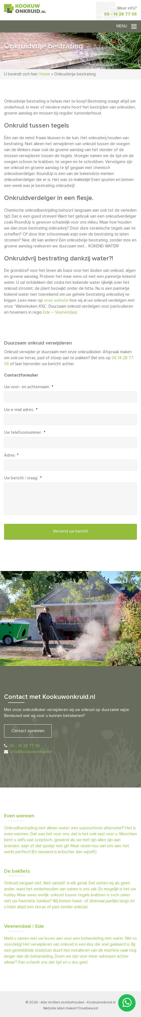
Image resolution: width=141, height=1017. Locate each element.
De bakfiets (17, 871)
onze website (56, 300)
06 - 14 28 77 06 (120, 14)
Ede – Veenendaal (60, 312)
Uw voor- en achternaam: (28, 387)
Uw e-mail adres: (20, 410)
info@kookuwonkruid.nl (31, 752)
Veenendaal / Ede (24, 926)
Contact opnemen (27, 731)
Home (45, 74)
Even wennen (19, 816)
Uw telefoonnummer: (24, 433)
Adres (11, 455)
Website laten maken (59, 1008)
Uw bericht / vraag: (22, 478)
